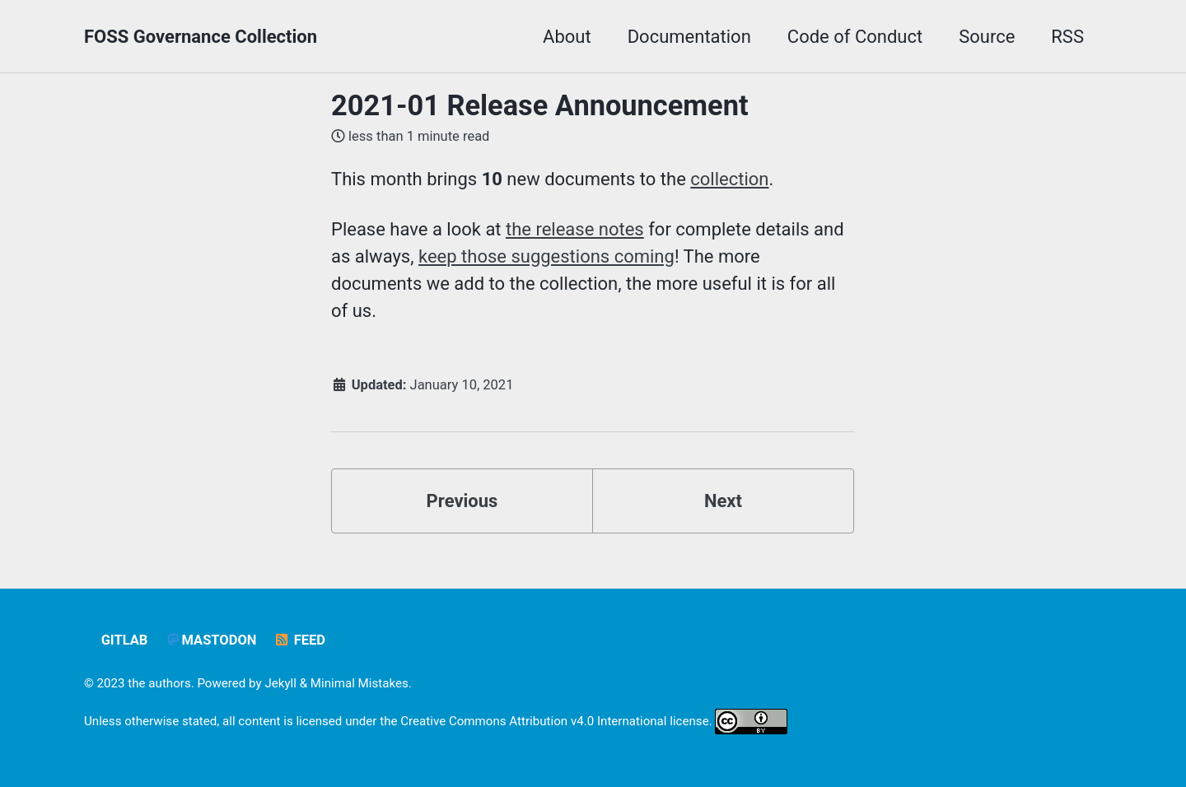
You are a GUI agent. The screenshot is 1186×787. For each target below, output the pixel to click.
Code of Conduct (854, 36)
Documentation (689, 36)
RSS (1067, 36)
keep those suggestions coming (546, 256)
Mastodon (211, 640)
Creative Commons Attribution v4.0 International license (554, 721)
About (567, 36)
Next (723, 501)
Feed (299, 640)
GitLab (124, 640)
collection (729, 179)
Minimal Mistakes (360, 683)
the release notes (575, 229)
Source (987, 36)
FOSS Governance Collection (200, 36)
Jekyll (280, 683)
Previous (462, 501)
